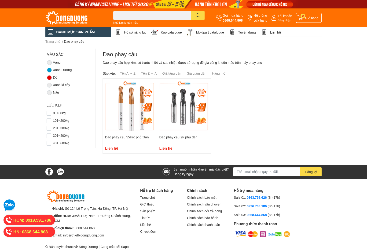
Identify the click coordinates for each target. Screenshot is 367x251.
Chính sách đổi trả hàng (204, 211)
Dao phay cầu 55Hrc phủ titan (127, 137)
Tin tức (145, 218)
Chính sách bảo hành (202, 218)
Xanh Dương (59, 70)
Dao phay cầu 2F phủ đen (178, 137)
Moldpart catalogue (210, 32)
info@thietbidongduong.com (83, 235)
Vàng (54, 62)
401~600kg (61, 143)
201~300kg (61, 128)
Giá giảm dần (196, 73)
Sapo (125, 247)
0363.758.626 (257, 197)
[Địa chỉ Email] (277, 171)
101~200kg (61, 120)
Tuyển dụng (247, 32)
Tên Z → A (149, 73)
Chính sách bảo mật (202, 197)
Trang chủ (147, 197)
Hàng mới (219, 73)
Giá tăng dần (171, 73)
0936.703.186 (257, 206)
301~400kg (61, 135)
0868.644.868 (233, 20)
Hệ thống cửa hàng (260, 17)
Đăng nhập (284, 20)
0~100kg (59, 113)
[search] (198, 15)
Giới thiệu (147, 204)
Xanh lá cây (58, 85)
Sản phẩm (147, 211)
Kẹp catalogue (171, 32)
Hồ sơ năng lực (135, 32)
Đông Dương (88, 247)
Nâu (53, 92)
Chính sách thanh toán (203, 225)
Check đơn (148, 231)
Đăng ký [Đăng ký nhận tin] (311, 172)
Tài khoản (285, 16)
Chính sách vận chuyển (204, 204)
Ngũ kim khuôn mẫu (125, 22)
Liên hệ (275, 32)
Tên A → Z (128, 73)
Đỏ (52, 77)
